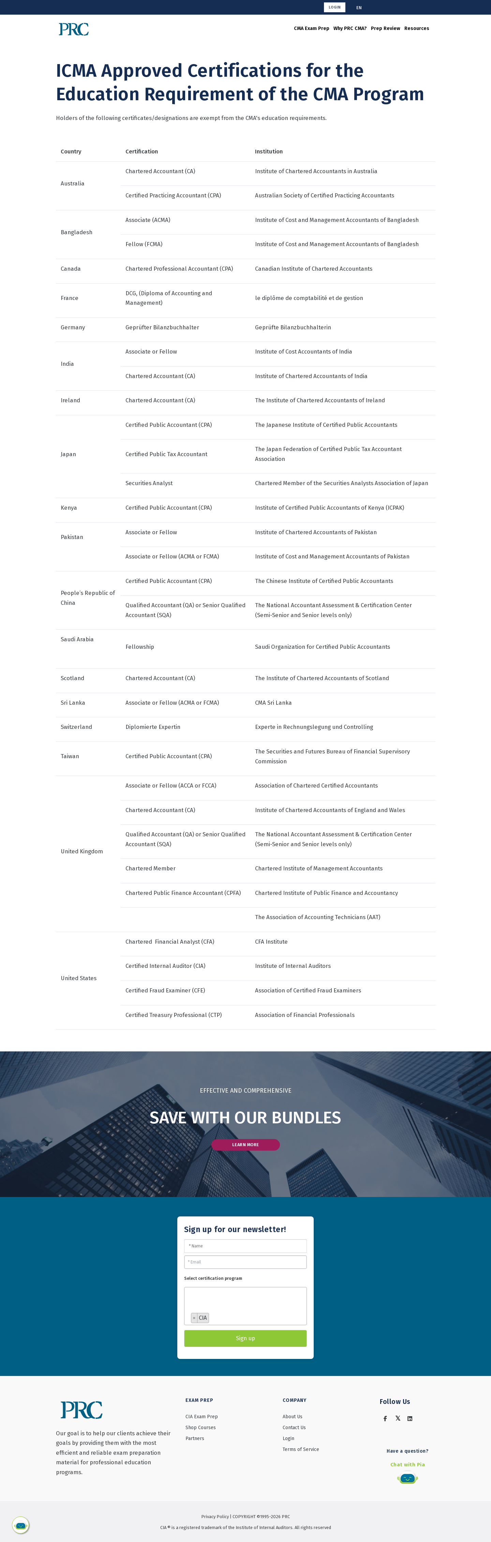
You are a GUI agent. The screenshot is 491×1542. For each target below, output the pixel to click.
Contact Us (294, 1430)
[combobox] (245, 1308)
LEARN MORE (245, 1146)
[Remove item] (194, 1320)
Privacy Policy (215, 1515)
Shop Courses (200, 1430)
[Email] (245, 1264)
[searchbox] (217, 1308)
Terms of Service (301, 1451)
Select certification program (213, 1280)
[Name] (245, 1248)
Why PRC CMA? (320, 29)
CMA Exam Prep (271, 29)
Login (335, 7)
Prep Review (365, 29)
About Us (292, 1419)
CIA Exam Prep (201, 1419)
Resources (405, 29)
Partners (194, 1440)
